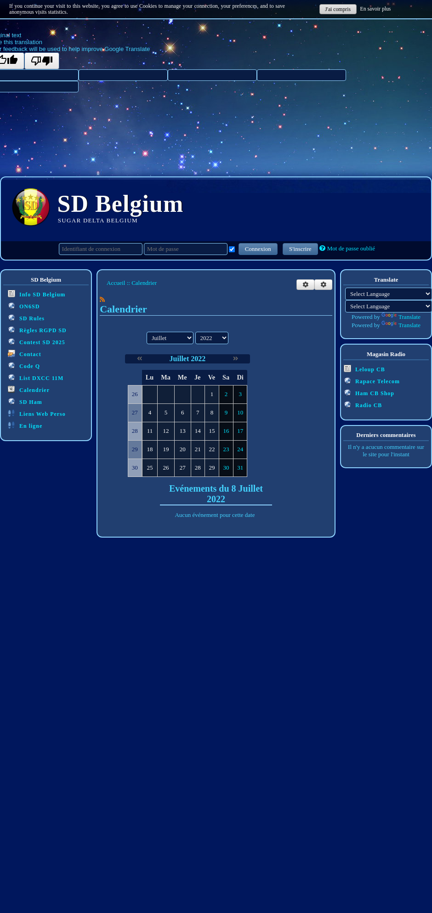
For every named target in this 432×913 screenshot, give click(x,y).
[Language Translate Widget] (388, 294)
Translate (401, 316)
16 (226, 430)
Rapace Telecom (372, 381)
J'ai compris (338, 9)
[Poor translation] (41, 60)
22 (212, 449)
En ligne (25, 425)
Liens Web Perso (37, 413)
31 (240, 467)
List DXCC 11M (35, 377)
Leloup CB (364, 369)
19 (166, 449)
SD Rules (26, 318)
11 (150, 430)
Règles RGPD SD (37, 330)
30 (226, 467)
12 (166, 430)
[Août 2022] (235, 358)
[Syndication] (102, 299)
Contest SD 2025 (36, 342)
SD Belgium (120, 204)
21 (198, 449)
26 (166, 467)
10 (240, 412)
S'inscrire (300, 248)
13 (183, 430)
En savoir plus (375, 9)
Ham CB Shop (369, 393)
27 (183, 467)
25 (150, 467)
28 (198, 467)
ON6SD (24, 306)
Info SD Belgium (36, 294)
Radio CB (363, 404)
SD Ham (25, 401)
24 (240, 449)
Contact (24, 353)
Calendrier (29, 389)
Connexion (258, 248)
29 (212, 467)
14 (198, 430)
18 (150, 449)
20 (183, 449)
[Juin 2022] (139, 358)
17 (240, 430)
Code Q (24, 365)
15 (212, 430)
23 (226, 449)
